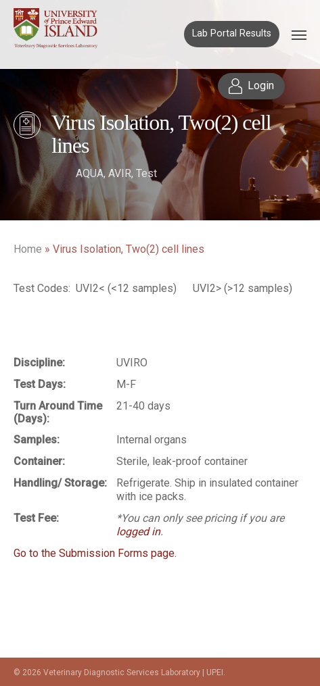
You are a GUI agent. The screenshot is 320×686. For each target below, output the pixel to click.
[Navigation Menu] (299, 34)
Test (146, 173)
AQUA (90, 173)
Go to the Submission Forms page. (95, 553)
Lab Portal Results (231, 33)
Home (28, 249)
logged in (138, 531)
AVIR (119, 173)
